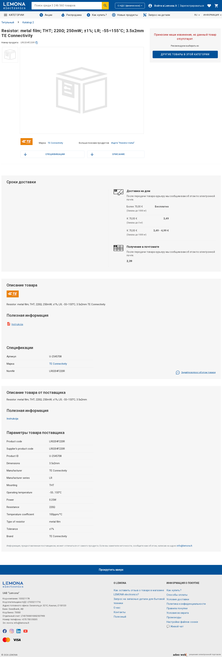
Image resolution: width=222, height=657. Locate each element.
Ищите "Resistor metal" (123, 141)
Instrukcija (17, 321)
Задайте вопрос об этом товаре (196, 370)
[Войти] (162, 5)
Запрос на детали (156, 15)
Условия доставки (177, 596)
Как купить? (97, 15)
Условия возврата (177, 610)
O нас (117, 604)
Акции (46, 15)
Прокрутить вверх (111, 567)
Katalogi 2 (28, 22)
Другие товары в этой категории (185, 54)
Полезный (120, 613)
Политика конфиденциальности (186, 601)
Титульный (7, 22)
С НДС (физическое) (130, 5)
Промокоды (173, 614)
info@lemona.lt (184, 542)
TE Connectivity (55, 141)
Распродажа (71, 15)
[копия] (36, 42)
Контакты (120, 609)
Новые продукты (125, 15)
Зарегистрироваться (192, 5)
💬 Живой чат (174, 623)
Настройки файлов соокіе (182, 619)
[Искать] (105, 5)
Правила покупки (176, 605)
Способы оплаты (176, 592)
